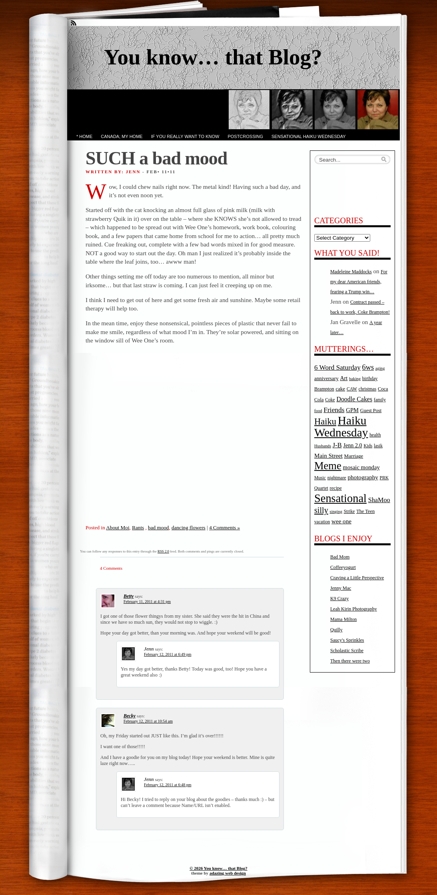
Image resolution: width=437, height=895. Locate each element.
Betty (129, 596)
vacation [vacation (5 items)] (322, 522)
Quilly (336, 630)
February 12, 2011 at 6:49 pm (168, 654)
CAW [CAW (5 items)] (352, 389)
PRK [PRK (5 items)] (384, 478)
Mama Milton (343, 619)
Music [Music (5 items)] (320, 478)
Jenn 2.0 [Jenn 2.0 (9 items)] (352, 445)
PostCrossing (245, 136)
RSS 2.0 (163, 551)
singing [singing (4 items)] (336, 511)
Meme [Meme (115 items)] (327, 466)
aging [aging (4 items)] (380, 368)
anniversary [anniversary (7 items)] (326, 378)
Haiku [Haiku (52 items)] (325, 421)
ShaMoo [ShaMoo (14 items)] (379, 500)
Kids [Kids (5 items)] (367, 446)
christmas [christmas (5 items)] (367, 389)
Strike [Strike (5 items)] (349, 511)
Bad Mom (339, 557)
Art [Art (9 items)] (343, 378)
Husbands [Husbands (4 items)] (322, 446)
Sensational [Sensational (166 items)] (340, 498)
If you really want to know (185, 136)
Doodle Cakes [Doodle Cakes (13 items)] (354, 399)
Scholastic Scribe (346, 650)
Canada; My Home (121, 136)
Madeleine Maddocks (351, 271)
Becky (130, 716)
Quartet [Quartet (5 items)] (321, 488)
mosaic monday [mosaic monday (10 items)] (361, 467)
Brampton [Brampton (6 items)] (324, 389)
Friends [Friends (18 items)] (333, 410)
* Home (84, 136)
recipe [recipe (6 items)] (336, 488)
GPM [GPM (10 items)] (352, 410)
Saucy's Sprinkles (347, 640)
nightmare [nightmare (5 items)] (336, 478)
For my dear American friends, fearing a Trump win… (358, 281)
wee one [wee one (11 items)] (341, 521)
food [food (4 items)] (318, 410)
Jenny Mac (340, 588)
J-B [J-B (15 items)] (337, 445)
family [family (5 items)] (380, 399)
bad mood (158, 528)
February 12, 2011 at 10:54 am (148, 721)
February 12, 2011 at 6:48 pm (168, 785)
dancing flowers (189, 528)
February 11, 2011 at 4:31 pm (147, 601)
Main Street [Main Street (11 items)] (328, 456)
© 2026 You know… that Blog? (218, 868)
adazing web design (228, 873)
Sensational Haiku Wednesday (308, 136)
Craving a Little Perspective (357, 578)
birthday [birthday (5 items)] (370, 378)
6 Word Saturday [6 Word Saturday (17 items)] (337, 367)
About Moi (117, 528)
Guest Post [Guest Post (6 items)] (370, 410)
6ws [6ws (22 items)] (368, 367)
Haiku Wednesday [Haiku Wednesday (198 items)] (341, 426)
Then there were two (350, 661)
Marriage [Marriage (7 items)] (353, 456)
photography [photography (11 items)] (363, 477)
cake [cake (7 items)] (340, 389)
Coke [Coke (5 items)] (330, 399)
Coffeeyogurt (343, 567)
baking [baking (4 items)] (355, 378)
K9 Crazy (339, 598)
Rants (138, 528)
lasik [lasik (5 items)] (378, 446)
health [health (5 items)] (375, 435)
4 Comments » (224, 528)
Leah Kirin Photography (353, 609)
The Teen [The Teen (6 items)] (365, 511)
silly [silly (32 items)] (321, 510)
